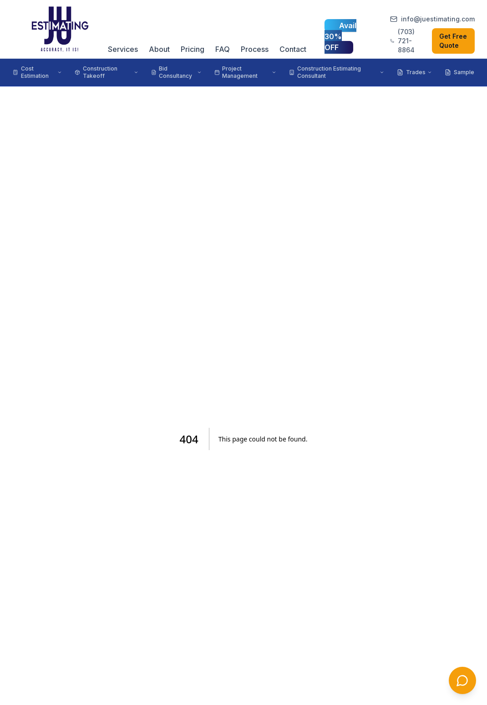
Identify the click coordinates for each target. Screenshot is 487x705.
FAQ (222, 49)
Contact (292, 49)
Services (123, 49)
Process (255, 49)
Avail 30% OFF (340, 36)
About (159, 49)
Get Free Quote (453, 40)
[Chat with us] (462, 680)
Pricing (192, 49)
